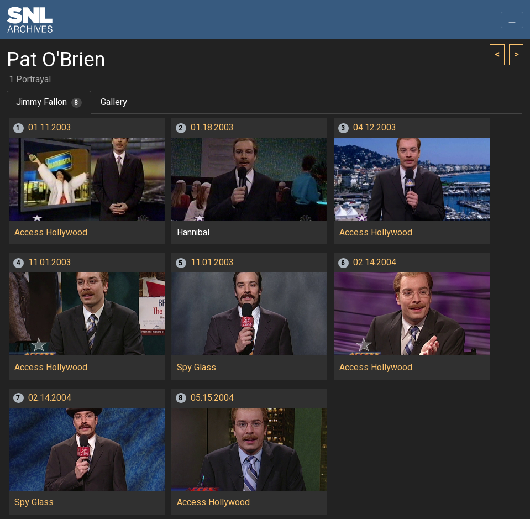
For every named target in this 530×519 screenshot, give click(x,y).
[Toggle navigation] (512, 20)
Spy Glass (196, 367)
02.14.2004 (374, 262)
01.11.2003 (49, 127)
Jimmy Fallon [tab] (49, 102)
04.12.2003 (374, 127)
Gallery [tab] (114, 102)
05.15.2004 (212, 398)
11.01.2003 (49, 262)
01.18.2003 (212, 127)
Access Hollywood (50, 232)
